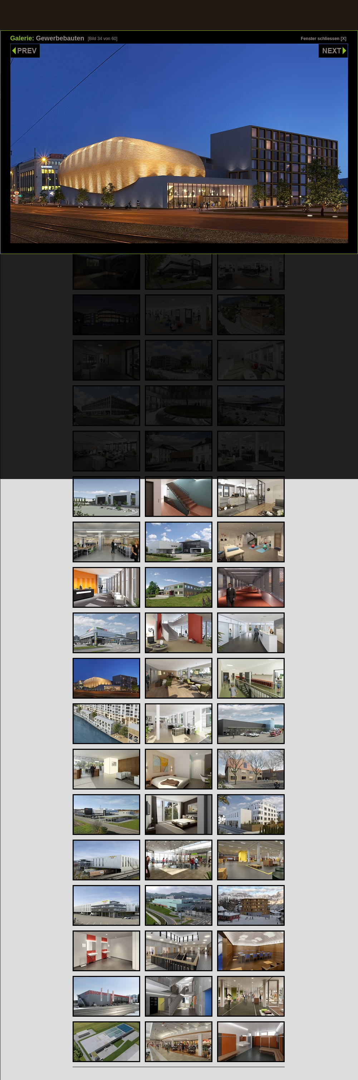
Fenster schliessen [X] (323, 38)
